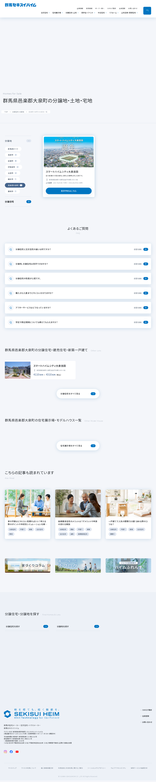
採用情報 (89, 8)
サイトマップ (12, 769)
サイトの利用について (28, 769)
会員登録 (122, 8)
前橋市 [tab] (12, 161)
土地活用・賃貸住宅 (128, 12)
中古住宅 (101, 12)
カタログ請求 (111, 8)
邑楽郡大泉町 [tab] (15, 185)
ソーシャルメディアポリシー (97, 769)
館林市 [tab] (12, 179)
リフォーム (113, 12)
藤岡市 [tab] (12, 191)
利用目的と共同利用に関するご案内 (70, 769)
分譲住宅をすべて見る (70, 395)
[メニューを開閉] (147, 11)
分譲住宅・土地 (71, 12)
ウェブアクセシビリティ (118, 769)
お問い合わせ (132, 8)
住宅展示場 (56, 12)
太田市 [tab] (12, 173)
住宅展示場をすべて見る (71, 447)
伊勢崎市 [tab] (13, 167)
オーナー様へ (99, 8)
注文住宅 (44, 12)
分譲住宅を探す (13, 628)
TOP (6, 112)
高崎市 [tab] (12, 155)
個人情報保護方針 (47, 769)
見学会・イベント (87, 12)
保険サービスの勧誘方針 (139, 769)
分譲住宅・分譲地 (18, 112)
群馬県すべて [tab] (13, 149)
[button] (28, 140)
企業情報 (80, 8)
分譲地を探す (63, 628)
